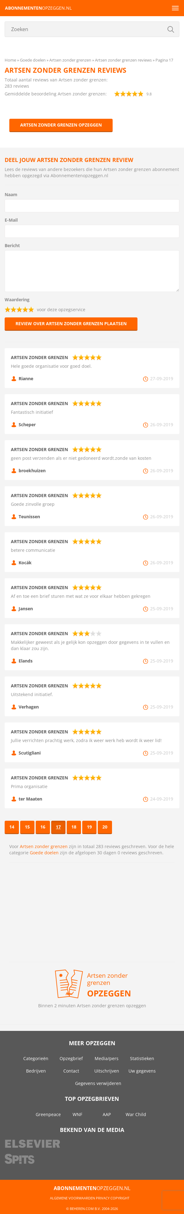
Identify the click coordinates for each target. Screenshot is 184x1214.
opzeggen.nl (38, 8)
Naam (11, 194)
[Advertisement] (92, 912)
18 (73, 827)
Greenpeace (48, 1114)
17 (58, 827)
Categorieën (35, 1058)
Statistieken (142, 1058)
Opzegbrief (71, 1058)
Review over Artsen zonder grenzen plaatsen (71, 323)
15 (27, 827)
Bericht (12, 245)
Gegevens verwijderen (98, 1083)
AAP (107, 1114)
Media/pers (107, 1058)
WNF (77, 1114)
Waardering (17, 299)
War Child (136, 1114)
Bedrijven (36, 1071)
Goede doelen (44, 853)
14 (11, 827)
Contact (71, 1071)
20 (104, 827)
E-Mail (11, 220)
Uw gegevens (142, 1071)
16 (42, 827)
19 (89, 827)
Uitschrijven (106, 1071)
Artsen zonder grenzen (44, 846)
